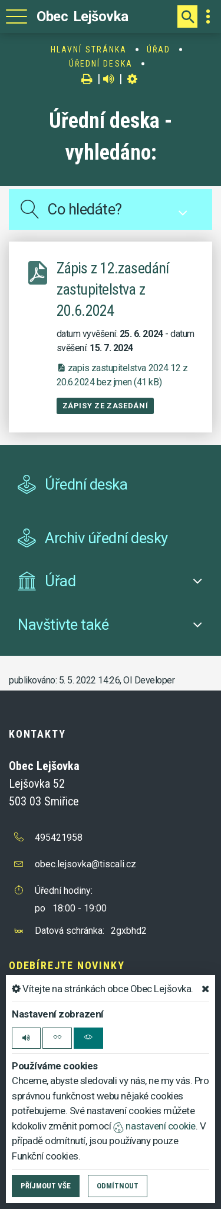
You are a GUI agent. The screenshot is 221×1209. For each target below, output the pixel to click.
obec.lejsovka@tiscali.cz (85, 864)
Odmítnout (117, 1185)
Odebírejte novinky (66, 965)
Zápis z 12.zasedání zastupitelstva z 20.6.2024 (113, 289)
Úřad (158, 49)
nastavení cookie (154, 1126)
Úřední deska (101, 63)
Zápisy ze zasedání (105, 405)
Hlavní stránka (89, 49)
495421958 (59, 837)
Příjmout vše (46, 1185)
